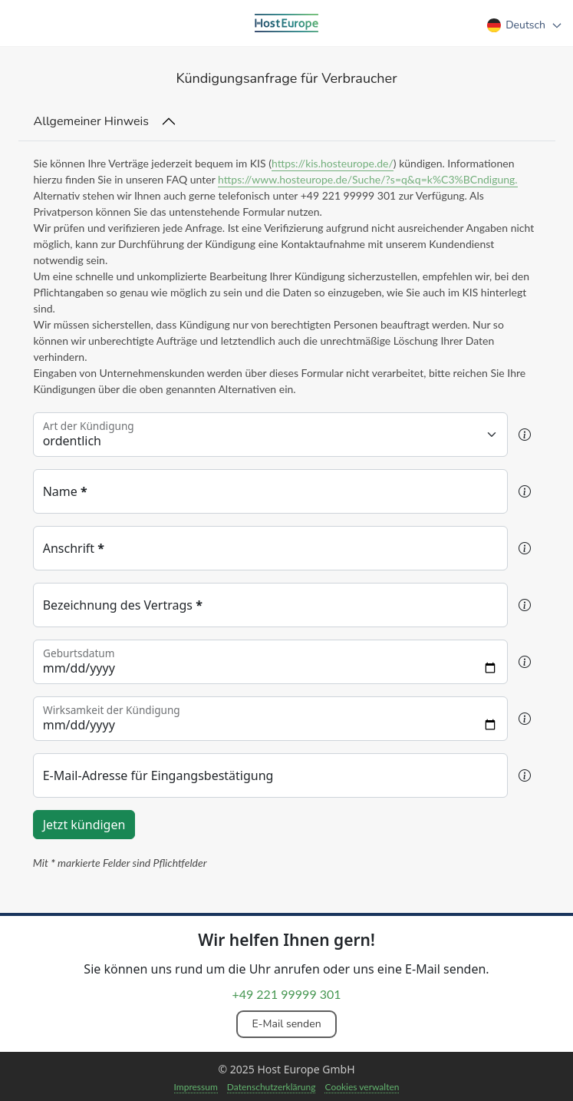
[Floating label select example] (270, 434)
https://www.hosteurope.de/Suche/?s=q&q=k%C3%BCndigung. (368, 179)
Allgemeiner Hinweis (91, 121)
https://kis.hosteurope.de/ (333, 163)
